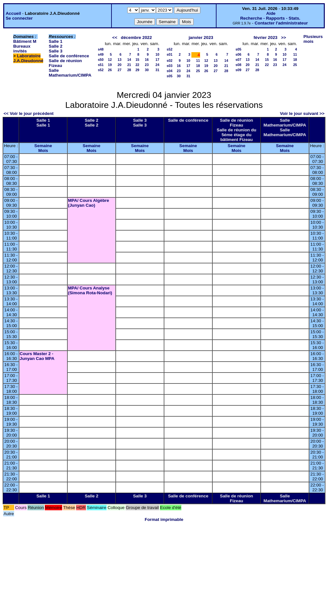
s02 (169, 60)
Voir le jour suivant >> (302, 113)
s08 (238, 65)
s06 (238, 54)
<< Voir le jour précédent (28, 113)
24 (157, 65)
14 (129, 59)
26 (110, 70)
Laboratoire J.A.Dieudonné (28, 58)
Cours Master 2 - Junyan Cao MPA (37, 356)
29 (137, 70)
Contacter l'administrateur (281, 23)
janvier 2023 (200, 37)
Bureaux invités (21, 48)
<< (114, 37)
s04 (169, 71)
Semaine (43, 145)
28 (129, 70)
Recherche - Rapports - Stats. (270, 18)
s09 (238, 70)
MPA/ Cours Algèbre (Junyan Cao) (88, 203)
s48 (101, 49)
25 (198, 71)
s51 (101, 65)
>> (283, 37)
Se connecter (19, 18)
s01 (169, 54)
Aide (270, 13)
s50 (101, 59)
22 (137, 65)
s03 (169, 66)
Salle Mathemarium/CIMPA (70, 73)
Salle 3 (55, 51)
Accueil (13, 13)
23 (147, 65)
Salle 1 (55, 41)
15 (137, 59)
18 (198, 66)
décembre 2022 (136, 37)
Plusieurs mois (313, 39)
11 (198, 60)
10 (157, 54)
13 (119, 59)
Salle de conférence (69, 55)
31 (157, 70)
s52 (101, 70)
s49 (101, 54)
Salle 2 (55, 46)
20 (119, 65)
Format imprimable (164, 519)
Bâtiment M (24, 41)
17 (157, 59)
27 (119, 70)
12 (110, 59)
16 (147, 59)
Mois (43, 150)
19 (110, 65)
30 (147, 70)
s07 (238, 59)
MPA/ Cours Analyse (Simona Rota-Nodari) (90, 290)
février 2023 (265, 37)
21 (129, 65)
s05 (169, 76)
